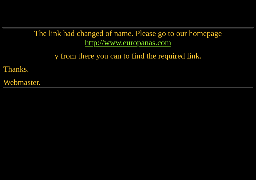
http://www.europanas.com (128, 42)
